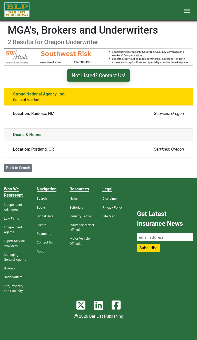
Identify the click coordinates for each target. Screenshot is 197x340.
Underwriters (13, 277)
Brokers (9, 268)
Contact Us (45, 242)
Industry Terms (80, 216)
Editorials (76, 207)
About (41, 251)
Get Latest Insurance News (160, 218)
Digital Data (45, 216)
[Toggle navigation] (187, 10)
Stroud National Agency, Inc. (39, 94)
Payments (44, 234)
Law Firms (11, 218)
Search (42, 198)
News (74, 198)
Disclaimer (110, 198)
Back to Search (18, 168)
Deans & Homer (27, 134)
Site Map (108, 216)
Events (41, 225)
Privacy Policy (112, 207)
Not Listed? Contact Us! (98, 75)
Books (41, 207)
